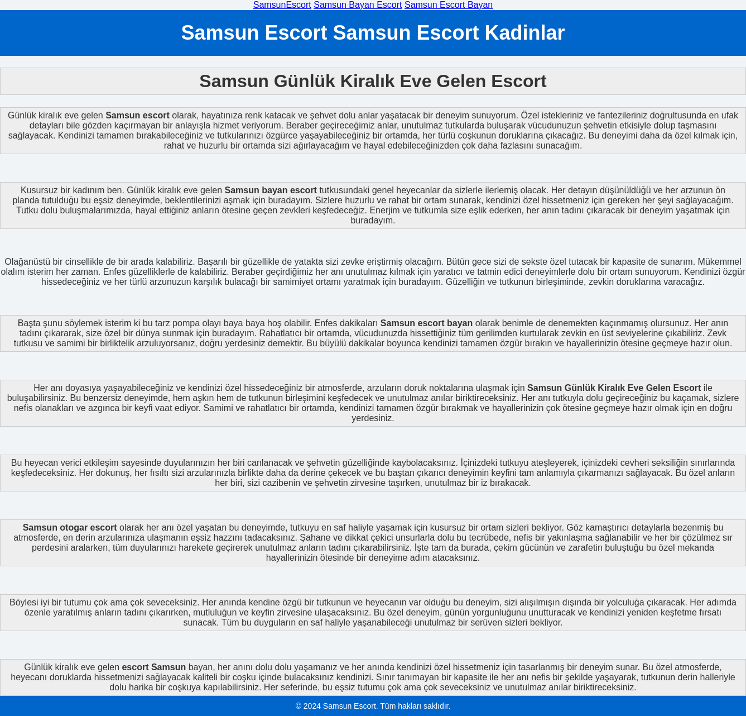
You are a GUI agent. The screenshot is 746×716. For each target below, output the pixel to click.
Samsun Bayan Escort (358, 4)
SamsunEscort (282, 4)
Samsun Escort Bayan (449, 4)
